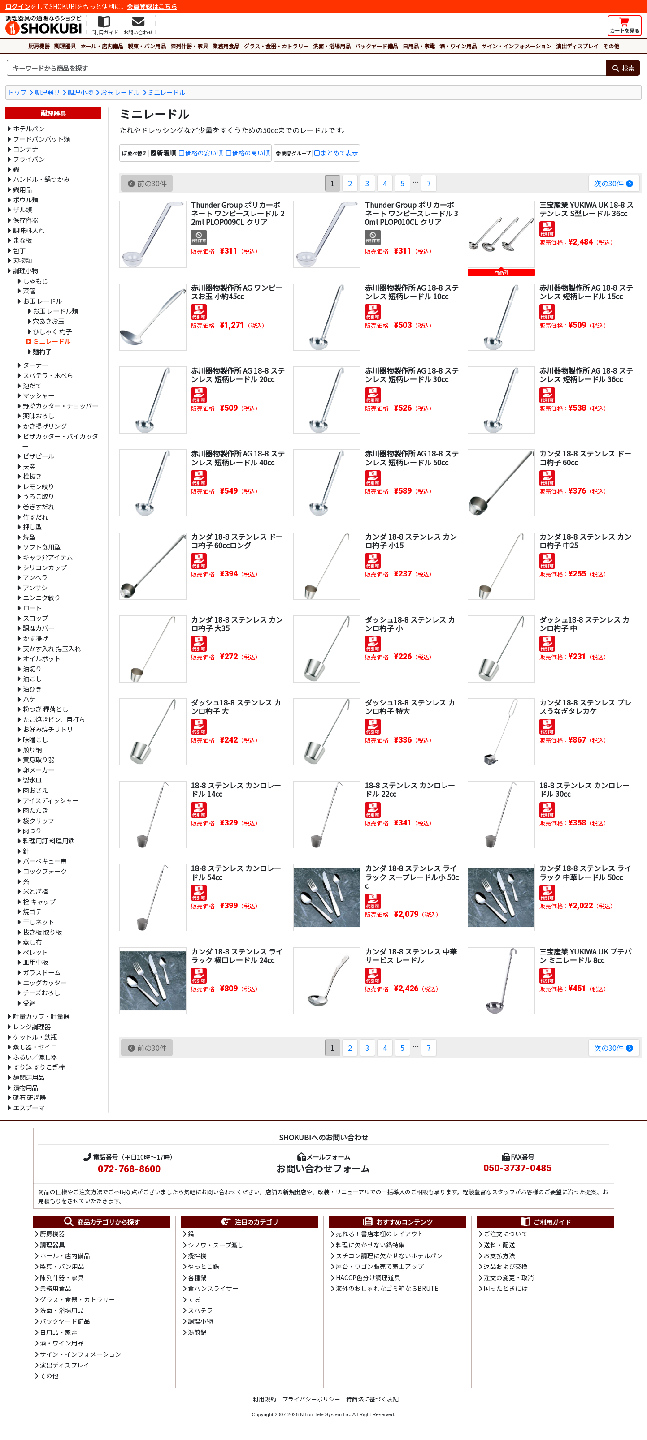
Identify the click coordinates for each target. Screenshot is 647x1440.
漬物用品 (25, 1087)
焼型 (29, 537)
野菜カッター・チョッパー (60, 405)
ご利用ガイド (545, 1221)
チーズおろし (41, 992)
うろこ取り (38, 496)
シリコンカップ (45, 567)
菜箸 (29, 290)
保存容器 (25, 219)
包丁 (19, 250)
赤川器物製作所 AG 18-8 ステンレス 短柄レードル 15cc (586, 291)
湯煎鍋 (197, 1332)
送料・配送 (499, 1244)
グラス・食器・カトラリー (276, 46)
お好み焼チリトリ (48, 729)
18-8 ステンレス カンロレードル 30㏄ (584, 789)
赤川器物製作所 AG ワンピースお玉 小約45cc (236, 291)
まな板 (22, 240)
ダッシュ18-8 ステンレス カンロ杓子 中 (584, 623)
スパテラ (200, 1310)
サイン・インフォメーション (516, 46)
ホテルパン (29, 128)
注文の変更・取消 (509, 1277)
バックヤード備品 (376, 46)
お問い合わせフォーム (323, 1168)
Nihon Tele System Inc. (325, 1414)
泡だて (32, 385)
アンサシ (35, 587)
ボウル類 (25, 199)
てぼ (194, 1299)
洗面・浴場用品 (332, 46)
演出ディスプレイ (577, 46)
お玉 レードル (119, 92)
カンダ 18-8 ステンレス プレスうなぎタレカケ (585, 706)
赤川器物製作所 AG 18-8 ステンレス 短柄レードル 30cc (412, 374)
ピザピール (38, 455)
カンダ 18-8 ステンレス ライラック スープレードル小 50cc (412, 876)
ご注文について (506, 1233)
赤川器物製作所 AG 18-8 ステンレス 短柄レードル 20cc (238, 374)
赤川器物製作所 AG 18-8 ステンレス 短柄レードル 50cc (412, 457)
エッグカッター (45, 982)
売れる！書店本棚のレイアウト (380, 1233)
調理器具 (65, 46)
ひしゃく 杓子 (52, 331)
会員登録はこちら (152, 6)
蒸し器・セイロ (35, 1046)
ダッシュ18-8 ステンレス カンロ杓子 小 (410, 623)
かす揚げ (35, 638)
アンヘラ (35, 577)
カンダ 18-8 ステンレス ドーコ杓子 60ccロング (237, 540)
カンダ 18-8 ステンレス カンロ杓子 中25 (585, 540)
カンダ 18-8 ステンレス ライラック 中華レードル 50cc (585, 872)
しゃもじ (35, 280)
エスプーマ (28, 1107)
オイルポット (42, 658)
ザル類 (22, 209)
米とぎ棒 (35, 891)
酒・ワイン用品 (458, 46)
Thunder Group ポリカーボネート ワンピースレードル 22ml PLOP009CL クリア (237, 213)
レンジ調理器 (32, 1026)
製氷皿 (32, 779)
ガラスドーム (42, 972)
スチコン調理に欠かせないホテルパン (389, 1255)
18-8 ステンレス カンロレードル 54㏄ (236, 872)
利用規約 (264, 1399)
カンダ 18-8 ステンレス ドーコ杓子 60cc (585, 457)
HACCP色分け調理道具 (368, 1277)
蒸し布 (32, 941)
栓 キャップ (39, 901)
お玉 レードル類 (55, 310)
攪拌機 (197, 1255)
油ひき (32, 688)
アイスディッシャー (50, 800)
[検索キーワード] (306, 68)
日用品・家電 (419, 46)
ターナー (35, 365)
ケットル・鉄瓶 (35, 1036)
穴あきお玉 (48, 321)
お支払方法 (499, 1255)
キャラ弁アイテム (48, 557)
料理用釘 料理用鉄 (48, 840)
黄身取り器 (38, 759)
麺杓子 (42, 351)
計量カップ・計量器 (41, 1016)
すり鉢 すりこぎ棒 (39, 1066)
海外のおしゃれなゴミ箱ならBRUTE (387, 1288)
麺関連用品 (28, 1077)
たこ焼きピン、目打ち (54, 719)
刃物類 (22, 260)
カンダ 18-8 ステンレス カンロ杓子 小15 (411, 540)
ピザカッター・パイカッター (60, 441)
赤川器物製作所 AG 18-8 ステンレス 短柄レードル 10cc (412, 291)
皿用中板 (35, 962)
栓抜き (32, 476)
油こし (32, 678)
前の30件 (147, 183)
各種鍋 (197, 1277)
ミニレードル (166, 92)
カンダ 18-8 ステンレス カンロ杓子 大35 (237, 623)
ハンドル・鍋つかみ (41, 179)
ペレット (35, 952)
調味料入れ (28, 230)
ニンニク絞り (42, 597)
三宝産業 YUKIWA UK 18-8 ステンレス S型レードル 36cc (586, 209)
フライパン (29, 158)
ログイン (17, 6)
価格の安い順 (204, 152)
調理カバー (38, 627)
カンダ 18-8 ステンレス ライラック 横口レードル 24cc (237, 955)
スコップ (35, 618)
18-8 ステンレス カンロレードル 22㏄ (410, 789)
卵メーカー (38, 769)
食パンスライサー (213, 1288)
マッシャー (38, 395)
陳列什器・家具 (189, 46)
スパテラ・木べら (48, 375)
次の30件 (614, 183)
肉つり (32, 830)
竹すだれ (35, 516)
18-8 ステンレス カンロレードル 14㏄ (236, 789)
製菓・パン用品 (147, 46)
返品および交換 (506, 1266)
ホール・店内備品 (101, 46)
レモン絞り (38, 486)
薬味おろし (38, 415)
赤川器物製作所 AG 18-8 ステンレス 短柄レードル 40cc (238, 457)
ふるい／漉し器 (35, 1057)
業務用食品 (226, 46)
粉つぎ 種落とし (45, 709)
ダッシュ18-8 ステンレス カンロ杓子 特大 (410, 706)
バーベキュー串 (45, 860)
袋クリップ (38, 820)
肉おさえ (35, 790)
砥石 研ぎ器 (29, 1097)
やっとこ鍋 (203, 1266)
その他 (611, 46)
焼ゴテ (32, 911)
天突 (29, 466)
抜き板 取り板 (42, 932)
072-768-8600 (129, 1169)
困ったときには (506, 1288)
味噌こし (35, 739)
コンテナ (25, 149)
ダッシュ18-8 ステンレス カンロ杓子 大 (236, 706)
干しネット (38, 921)
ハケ (29, 699)
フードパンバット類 (41, 138)
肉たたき (35, 810)
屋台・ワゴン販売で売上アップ (380, 1266)
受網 (29, 1002)
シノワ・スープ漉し (216, 1244)
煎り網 (32, 749)
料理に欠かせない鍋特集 (370, 1244)
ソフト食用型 (42, 546)
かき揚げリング (45, 425)
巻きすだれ (38, 506)
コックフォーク (45, 871)
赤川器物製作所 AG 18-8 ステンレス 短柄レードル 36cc (586, 374)
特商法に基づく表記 (372, 1399)
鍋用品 (22, 189)
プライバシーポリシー (311, 1399)
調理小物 (80, 92)
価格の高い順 (251, 152)
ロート (32, 607)
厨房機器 (39, 46)
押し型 (32, 526)
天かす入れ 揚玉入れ (52, 648)
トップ (17, 92)
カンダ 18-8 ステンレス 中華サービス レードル (411, 955)
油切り (32, 668)
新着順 (166, 152)
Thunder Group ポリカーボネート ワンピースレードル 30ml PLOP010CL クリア (411, 213)
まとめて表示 (339, 152)
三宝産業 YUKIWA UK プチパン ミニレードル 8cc (585, 955)
